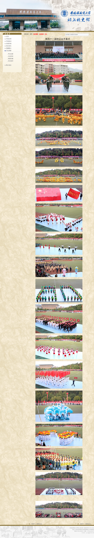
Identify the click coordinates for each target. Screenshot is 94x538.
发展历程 (8, 43)
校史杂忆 (8, 46)
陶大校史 (8, 65)
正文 (46, 34)
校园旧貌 (10, 58)
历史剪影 (8, 50)
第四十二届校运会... (37, 524)
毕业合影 (10, 54)
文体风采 (10, 56)
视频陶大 (8, 48)
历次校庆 (10, 61)
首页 (7, 36)
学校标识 (8, 41)
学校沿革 (8, 39)
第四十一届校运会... (86, 524)
